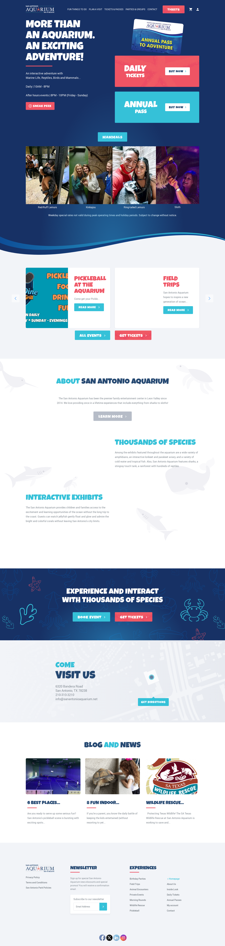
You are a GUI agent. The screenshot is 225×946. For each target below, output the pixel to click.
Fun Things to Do (77, 9)
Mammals (112, 137)
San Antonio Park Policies (38, 887)
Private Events (137, 894)
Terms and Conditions (36, 882)
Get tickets (133, 336)
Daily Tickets (173, 894)
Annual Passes (174, 899)
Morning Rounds (138, 899)
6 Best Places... (43, 803)
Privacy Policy (33, 877)
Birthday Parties (138, 878)
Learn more (112, 416)
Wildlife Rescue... (165, 803)
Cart (190, 9)
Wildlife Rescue (137, 905)
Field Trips (171, 282)
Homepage (174, 878)
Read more (89, 307)
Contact (152, 9)
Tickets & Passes (113, 9)
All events (92, 336)
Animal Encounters (139, 889)
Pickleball (134, 910)
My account (197, 9)
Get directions (153, 702)
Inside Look (172, 889)
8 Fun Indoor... (103, 803)
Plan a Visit (95, 9)
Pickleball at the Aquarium (90, 285)
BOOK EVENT (91, 617)
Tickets (174, 10)
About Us (171, 884)
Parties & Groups (135, 9)
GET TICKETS (133, 617)
